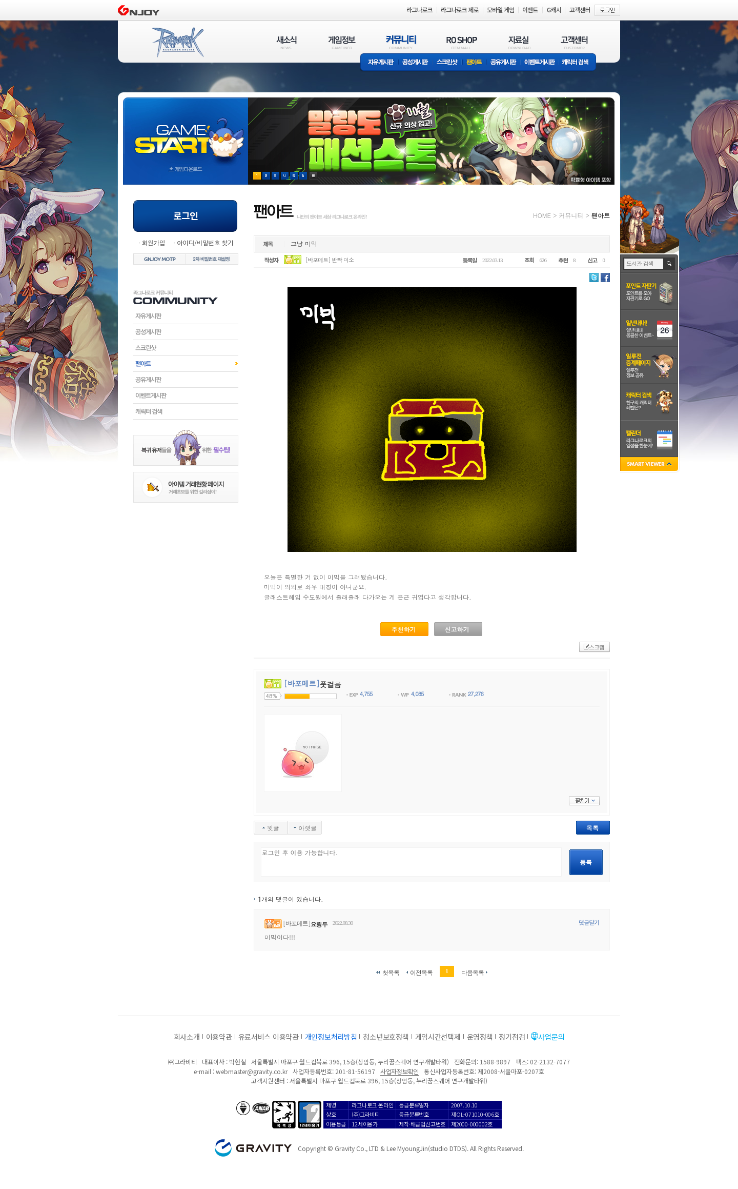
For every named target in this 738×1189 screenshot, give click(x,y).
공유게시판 (503, 62)
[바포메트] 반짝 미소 (329, 260)
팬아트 (474, 62)
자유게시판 (379, 62)
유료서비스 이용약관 (268, 1037)
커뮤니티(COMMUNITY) (401, 42)
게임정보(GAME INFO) (342, 42)
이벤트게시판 (540, 62)
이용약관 (219, 1037)
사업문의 (551, 1037)
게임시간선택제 (438, 1037)
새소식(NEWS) (286, 42)
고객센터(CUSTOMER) (574, 42)
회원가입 (153, 242)
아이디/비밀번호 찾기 (205, 242)
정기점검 (512, 1037)
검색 (669, 263)
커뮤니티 (571, 215)
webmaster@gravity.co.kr (252, 1071)
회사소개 (187, 1037)
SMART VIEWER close (650, 465)
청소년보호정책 (385, 1037)
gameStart (185, 131)
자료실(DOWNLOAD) (518, 42)
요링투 (319, 924)
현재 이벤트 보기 (313, 176)
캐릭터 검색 (578, 62)
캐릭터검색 (185, 411)
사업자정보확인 (399, 1071)
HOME (542, 215)
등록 (586, 862)
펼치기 (584, 800)
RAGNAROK (177, 42)
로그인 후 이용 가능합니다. (411, 862)
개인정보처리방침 (331, 1037)
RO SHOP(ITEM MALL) (461, 42)
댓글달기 (589, 922)
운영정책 (480, 1037)
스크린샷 (447, 62)
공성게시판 (415, 62)
